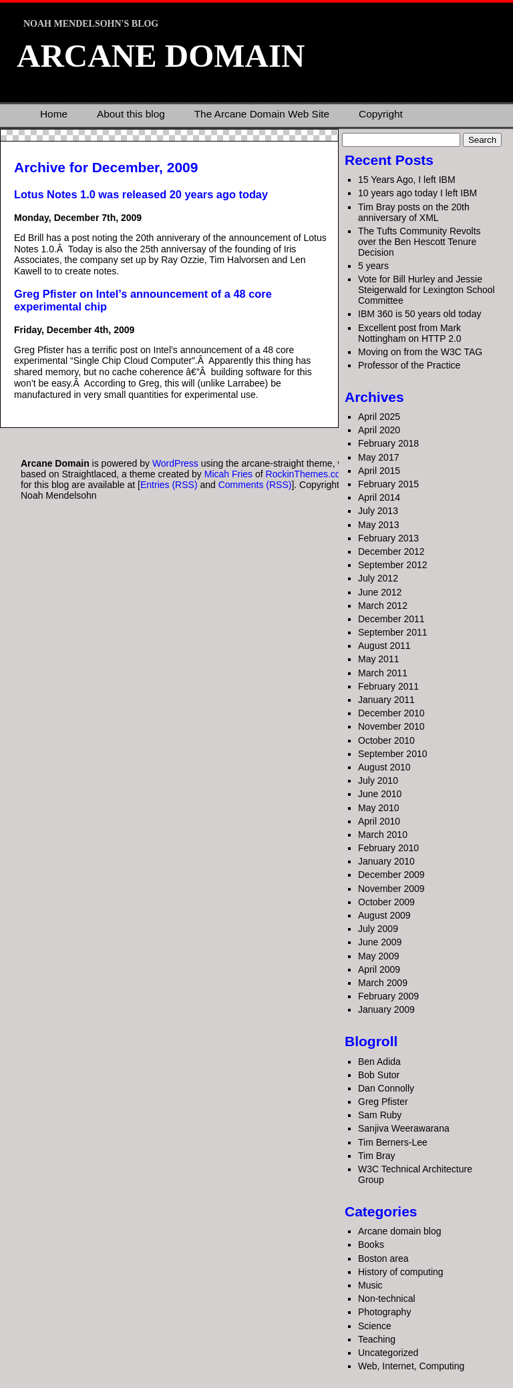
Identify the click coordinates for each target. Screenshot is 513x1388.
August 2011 (384, 645)
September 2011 (393, 632)
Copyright (381, 114)
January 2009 (386, 1009)
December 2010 (391, 713)
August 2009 (384, 915)
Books (371, 1244)
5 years (373, 265)
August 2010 (384, 767)
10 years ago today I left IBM (417, 193)
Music (370, 1285)
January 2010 (386, 861)
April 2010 (379, 821)
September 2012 (393, 564)
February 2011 (388, 686)
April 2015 (379, 470)
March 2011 (382, 673)
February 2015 (388, 484)
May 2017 (378, 457)
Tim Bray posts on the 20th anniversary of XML (414, 212)
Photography (384, 1312)
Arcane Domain (161, 55)
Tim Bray (376, 1155)
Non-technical (386, 1298)
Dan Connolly (386, 1088)
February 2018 (388, 443)
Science (374, 1326)
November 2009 (391, 888)
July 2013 (378, 510)
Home (53, 114)
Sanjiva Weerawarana (404, 1128)
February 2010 (388, 848)
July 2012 (378, 578)
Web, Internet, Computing (411, 1366)
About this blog (131, 114)
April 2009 (379, 969)
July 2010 (378, 780)
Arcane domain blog (400, 1231)
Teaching (376, 1339)
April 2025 (379, 416)
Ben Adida (379, 1061)
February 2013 (388, 538)
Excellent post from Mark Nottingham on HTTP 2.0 (410, 333)
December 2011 (391, 619)
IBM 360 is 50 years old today (419, 313)
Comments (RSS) (255, 484)
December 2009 (391, 874)
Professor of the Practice (409, 365)
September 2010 (393, 753)
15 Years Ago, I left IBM (407, 179)
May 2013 (378, 524)
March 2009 (382, 982)
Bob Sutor (378, 1075)
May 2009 (378, 956)
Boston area (383, 1258)
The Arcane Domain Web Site (261, 114)
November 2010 (391, 726)
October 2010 (386, 740)
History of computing (401, 1271)
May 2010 (378, 807)
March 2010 (382, 834)
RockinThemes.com (307, 474)
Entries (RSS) (169, 484)
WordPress (175, 463)
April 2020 (379, 430)
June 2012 (379, 592)
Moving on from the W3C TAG (420, 351)
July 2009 (378, 928)
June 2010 (379, 793)
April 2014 (379, 497)
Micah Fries (229, 474)
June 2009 (379, 942)
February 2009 (388, 996)
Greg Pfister (383, 1101)
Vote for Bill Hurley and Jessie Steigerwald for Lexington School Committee (426, 290)
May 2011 (378, 659)
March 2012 (382, 605)
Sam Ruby (379, 1115)
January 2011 (386, 699)
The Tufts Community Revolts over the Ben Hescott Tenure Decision (419, 242)
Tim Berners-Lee (393, 1142)
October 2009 (386, 902)
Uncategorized (388, 1352)
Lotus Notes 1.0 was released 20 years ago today (141, 194)
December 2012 (391, 551)
